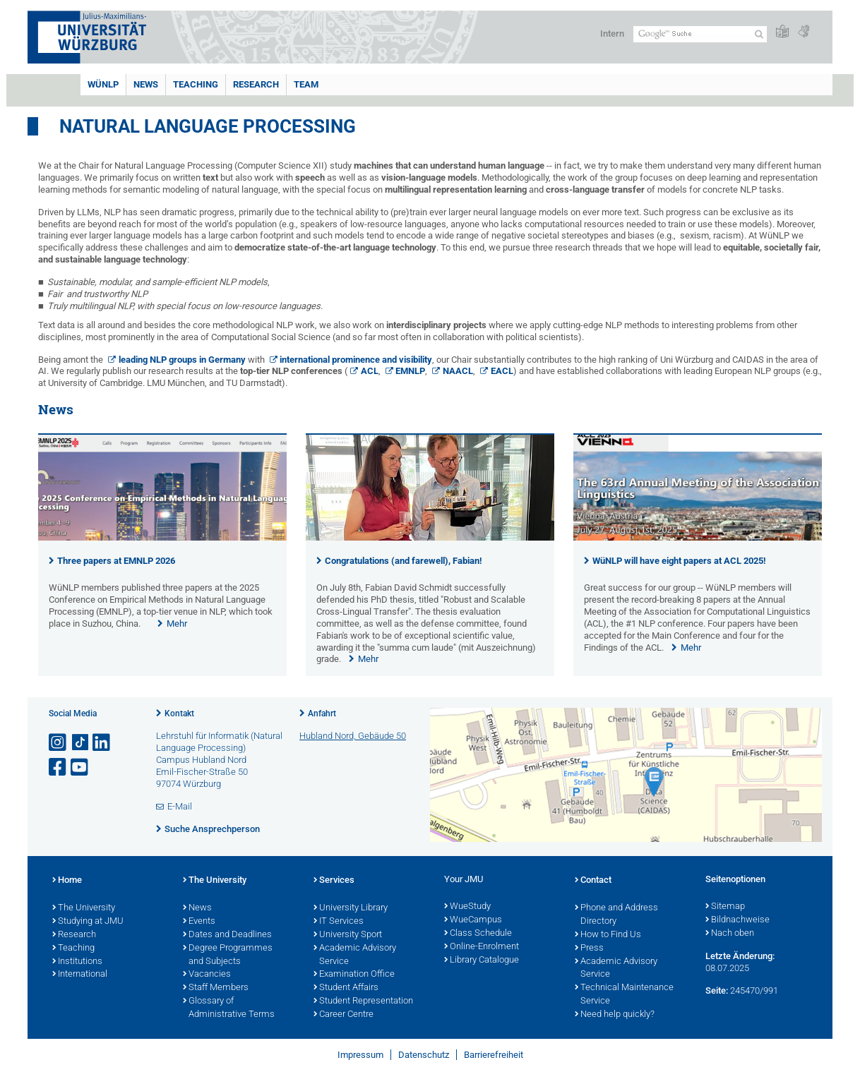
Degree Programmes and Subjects (228, 955)
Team (306, 84)
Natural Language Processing (207, 126)
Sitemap (725, 907)
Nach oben (729, 933)
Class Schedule (478, 933)
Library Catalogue (481, 960)
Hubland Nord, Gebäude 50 (352, 735)
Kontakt (179, 713)
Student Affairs (345, 988)
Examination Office (354, 974)
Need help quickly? (615, 1014)
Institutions (77, 962)
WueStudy (467, 907)
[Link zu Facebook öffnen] (58, 767)
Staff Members (216, 988)
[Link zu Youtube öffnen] (80, 767)
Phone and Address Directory (616, 915)
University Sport (347, 935)
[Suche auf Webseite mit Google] (700, 34)
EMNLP (410, 371)
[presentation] (162, 537)
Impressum (360, 1054)
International (79, 974)
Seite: (716, 990)
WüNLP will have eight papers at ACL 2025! (679, 560)
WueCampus (473, 920)
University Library (350, 908)
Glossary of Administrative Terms (229, 1008)
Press (589, 948)
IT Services (338, 921)
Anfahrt (322, 713)
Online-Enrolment (481, 947)
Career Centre (343, 1014)
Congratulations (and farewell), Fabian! (403, 560)
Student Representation (363, 1001)
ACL (369, 371)
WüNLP (103, 84)
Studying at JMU (88, 921)
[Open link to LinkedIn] (102, 742)
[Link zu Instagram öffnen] (58, 742)
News (145, 84)
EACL (502, 371)
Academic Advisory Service (354, 955)
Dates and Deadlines (227, 935)
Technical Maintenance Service (624, 995)
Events (199, 921)
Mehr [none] (177, 623)
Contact (593, 880)
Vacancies (207, 974)
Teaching (195, 84)
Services (333, 880)
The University (83, 908)
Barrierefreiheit (493, 1054)
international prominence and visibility (356, 359)
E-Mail (179, 806)
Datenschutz (423, 1054)
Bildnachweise (737, 920)
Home (67, 880)
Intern (612, 33)
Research (256, 84)
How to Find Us (608, 935)
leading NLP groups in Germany (182, 359)
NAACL (458, 371)
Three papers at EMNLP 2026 (116, 560)
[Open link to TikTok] (80, 742)
